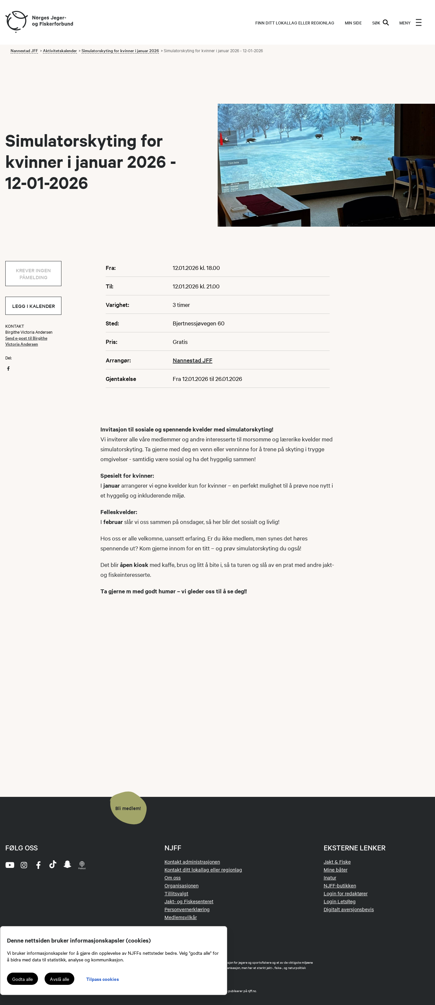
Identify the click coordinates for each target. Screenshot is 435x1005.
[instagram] (23, 865)
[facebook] (38, 865)
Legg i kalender (33, 305)
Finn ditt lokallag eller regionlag (294, 22)
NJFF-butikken (340, 885)
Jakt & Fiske (337, 861)
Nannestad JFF (24, 50)
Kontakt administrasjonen (192, 861)
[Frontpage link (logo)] (16, 22)
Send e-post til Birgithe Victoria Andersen (26, 341)
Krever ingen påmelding (33, 273)
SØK (380, 22)
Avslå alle (59, 979)
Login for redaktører (346, 893)
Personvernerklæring (187, 909)
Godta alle (22, 979)
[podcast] (82, 865)
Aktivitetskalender (60, 50)
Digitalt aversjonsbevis (349, 909)
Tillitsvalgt (176, 893)
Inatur (330, 877)
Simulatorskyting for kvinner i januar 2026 (120, 50)
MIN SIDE (353, 22)
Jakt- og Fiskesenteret (188, 901)
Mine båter (335, 869)
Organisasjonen (181, 885)
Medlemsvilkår (180, 917)
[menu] (410, 22)
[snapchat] (67, 865)
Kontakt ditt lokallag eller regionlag (203, 869)
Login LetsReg (340, 901)
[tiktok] (53, 865)
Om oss (172, 877)
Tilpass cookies (102, 978)
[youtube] (9, 865)
